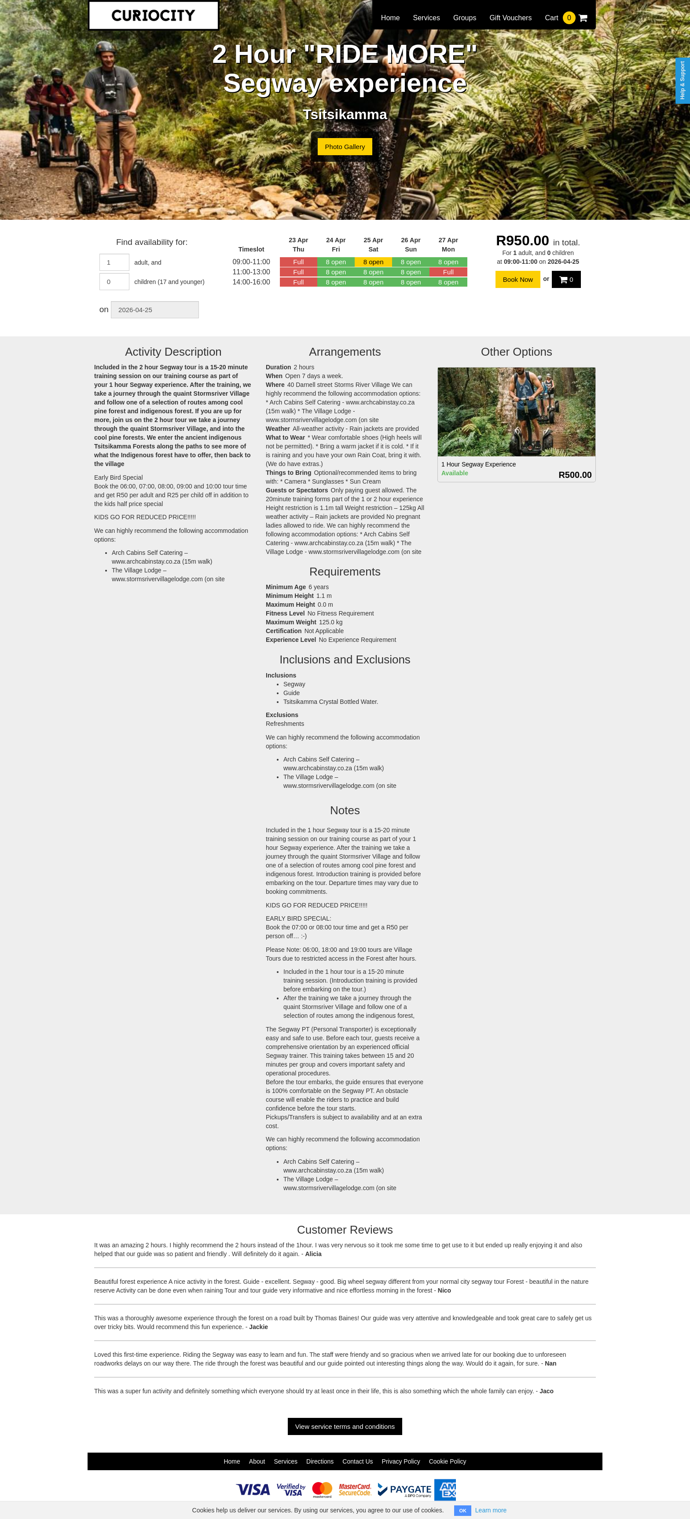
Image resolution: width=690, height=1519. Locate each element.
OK (462, 1510)
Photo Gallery (345, 146)
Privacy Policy (401, 1461)
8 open (336, 262)
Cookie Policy (447, 1461)
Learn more (491, 1510)
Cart (566, 17)
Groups (464, 18)
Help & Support (682, 80)
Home (390, 18)
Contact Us (357, 1461)
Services (426, 18)
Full (298, 262)
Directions (320, 1461)
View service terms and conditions (345, 1426)
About (257, 1461)
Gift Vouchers (510, 18)
